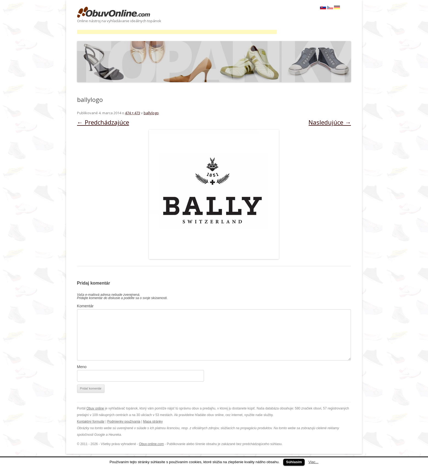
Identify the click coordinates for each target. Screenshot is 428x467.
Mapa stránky (153, 421)
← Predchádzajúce (103, 122)
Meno (82, 367)
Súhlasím (294, 462)
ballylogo (151, 112)
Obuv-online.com (151, 444)
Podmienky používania (123, 421)
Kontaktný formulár (91, 421)
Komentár (85, 306)
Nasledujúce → (329, 122)
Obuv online (95, 408)
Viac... (313, 462)
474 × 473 (132, 112)
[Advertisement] (177, 32)
